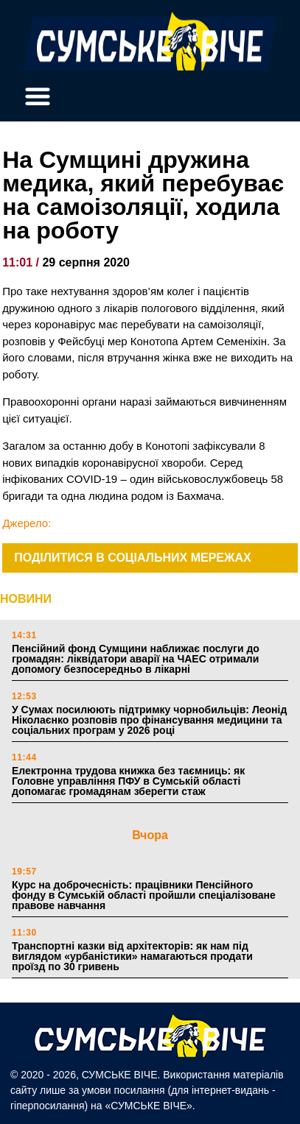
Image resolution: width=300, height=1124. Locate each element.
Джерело (25, 523)
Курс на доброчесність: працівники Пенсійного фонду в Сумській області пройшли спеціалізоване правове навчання (144, 895)
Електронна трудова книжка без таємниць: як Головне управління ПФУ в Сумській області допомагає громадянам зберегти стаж (128, 781)
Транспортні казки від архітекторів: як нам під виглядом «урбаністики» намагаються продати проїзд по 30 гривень (132, 956)
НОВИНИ (26, 599)
